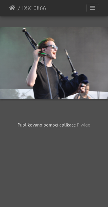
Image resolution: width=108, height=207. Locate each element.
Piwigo (83, 125)
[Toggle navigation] (92, 8)
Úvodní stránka (12, 8)
